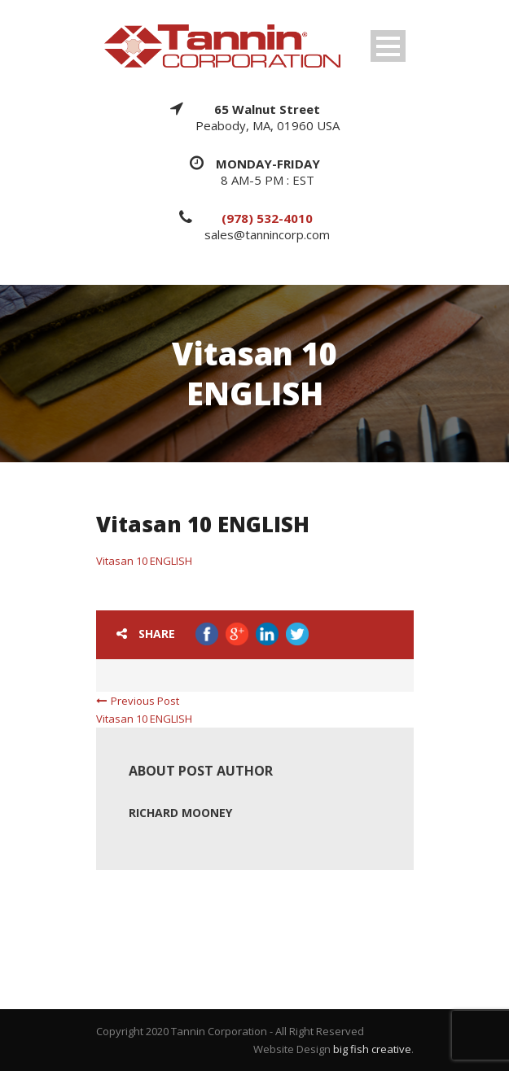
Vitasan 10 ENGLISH (144, 560)
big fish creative (372, 1049)
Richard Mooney (180, 812)
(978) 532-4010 (267, 218)
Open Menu (388, 46)
